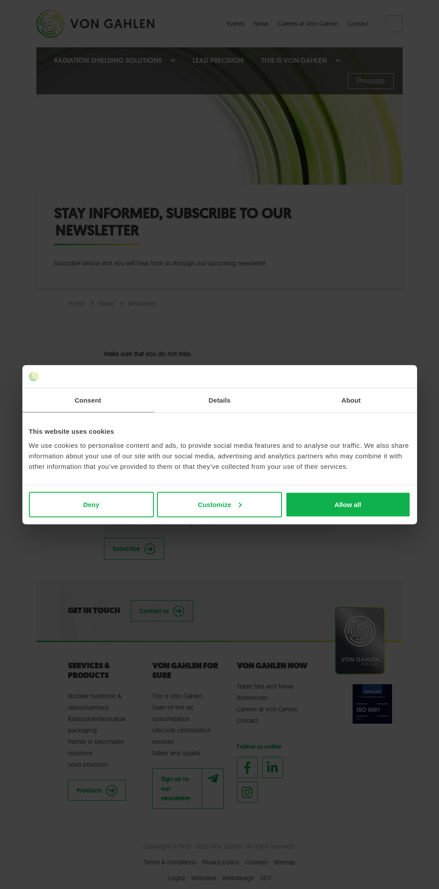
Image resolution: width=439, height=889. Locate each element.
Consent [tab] (88, 400)
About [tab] (351, 400)
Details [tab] (220, 400)
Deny (91, 504)
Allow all (348, 504)
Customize (220, 504)
